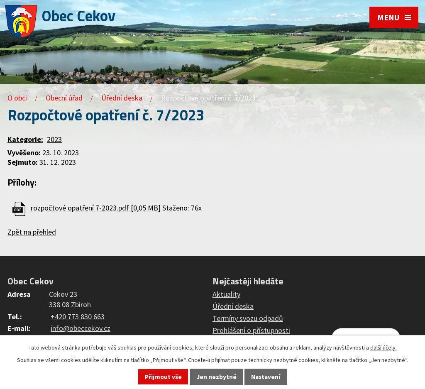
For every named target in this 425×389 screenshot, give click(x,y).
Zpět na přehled (31, 232)
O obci (17, 98)
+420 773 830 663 (78, 316)
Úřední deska (121, 98)
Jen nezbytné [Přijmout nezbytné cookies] (217, 377)
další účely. (383, 347)
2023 (54, 139)
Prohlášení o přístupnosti (251, 330)
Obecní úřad (64, 98)
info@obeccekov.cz (80, 328)
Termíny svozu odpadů (247, 318)
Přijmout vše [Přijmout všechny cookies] (163, 377)
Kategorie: (25, 139)
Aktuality (226, 294)
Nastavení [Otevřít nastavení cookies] (265, 377)
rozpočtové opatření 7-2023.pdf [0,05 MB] (96, 208)
